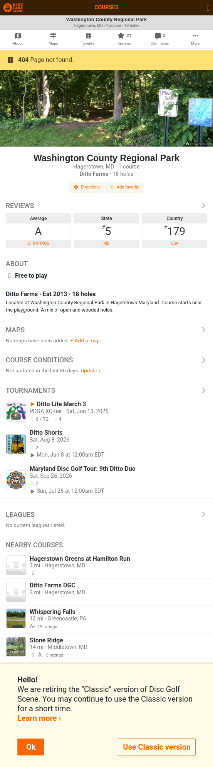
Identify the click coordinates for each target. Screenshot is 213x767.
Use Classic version (157, 747)
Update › (90, 370)
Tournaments (106, 390)
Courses (106, 7)
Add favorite (124, 187)
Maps (106, 330)
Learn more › (39, 718)
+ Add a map (85, 340)
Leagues (106, 515)
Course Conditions (106, 360)
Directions (87, 187)
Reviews (106, 206)
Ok (30, 747)
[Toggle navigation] (208, 7)
